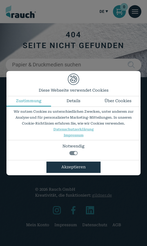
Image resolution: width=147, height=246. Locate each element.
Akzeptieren (73, 167)
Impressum (74, 135)
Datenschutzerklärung (73, 129)
